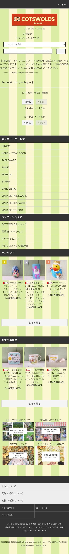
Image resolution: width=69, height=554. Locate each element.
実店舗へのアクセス (12, 231)
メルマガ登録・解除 (55, 527)
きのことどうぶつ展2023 (15, 245)
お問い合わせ (7, 515)
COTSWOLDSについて (14, 224)
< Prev (27, 101)
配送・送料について (40, 524)
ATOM (44, 531)
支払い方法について (22, 524)
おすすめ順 (27, 92)
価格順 (37, 92)
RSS (39, 531)
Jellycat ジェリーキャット (29, 73)
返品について (56, 524)
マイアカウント (8, 508)
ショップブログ (28, 531)
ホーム (5, 73)
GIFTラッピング (10, 238)
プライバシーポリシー (36, 527)
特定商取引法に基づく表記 (15, 527)
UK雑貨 (14, 73)
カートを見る (41, 508)
